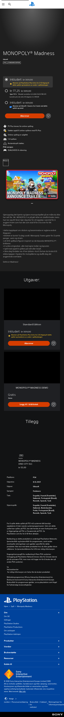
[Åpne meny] (3, 4)
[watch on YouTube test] (52, 196)
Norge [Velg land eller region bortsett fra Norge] (10, 699)
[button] (32, 184)
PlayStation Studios (11, 623)
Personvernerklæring (20, 702)
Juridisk (7, 702)
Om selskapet (9, 630)
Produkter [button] (32, 640)
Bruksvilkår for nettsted (34, 704)
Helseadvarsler (12, 569)
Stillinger (7, 620)
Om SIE (7, 616)
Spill (12, 606)
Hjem (6, 606)
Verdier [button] (32, 646)
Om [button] (32, 612)
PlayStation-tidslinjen (12, 634)
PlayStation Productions (13, 627)
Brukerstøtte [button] (32, 652)
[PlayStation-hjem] (32, 4)
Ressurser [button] (32, 658)
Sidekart (43, 702)
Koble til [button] (32, 664)
